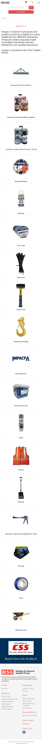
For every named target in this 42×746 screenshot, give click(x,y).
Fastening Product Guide (10, 699)
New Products (6, 704)
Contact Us (26, 724)
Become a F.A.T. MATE (30, 715)
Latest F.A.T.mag (28, 688)
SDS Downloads (7, 709)
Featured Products (7, 706)
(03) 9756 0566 (32, 2)
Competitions (21, 12)
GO (31, 7)
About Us (5, 688)
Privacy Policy (27, 708)
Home (4, 685)
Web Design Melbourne (21, 743)
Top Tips (25, 691)
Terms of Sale (27, 701)
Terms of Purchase (29, 698)
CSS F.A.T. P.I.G (6, 696)
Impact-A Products (8, 701)
